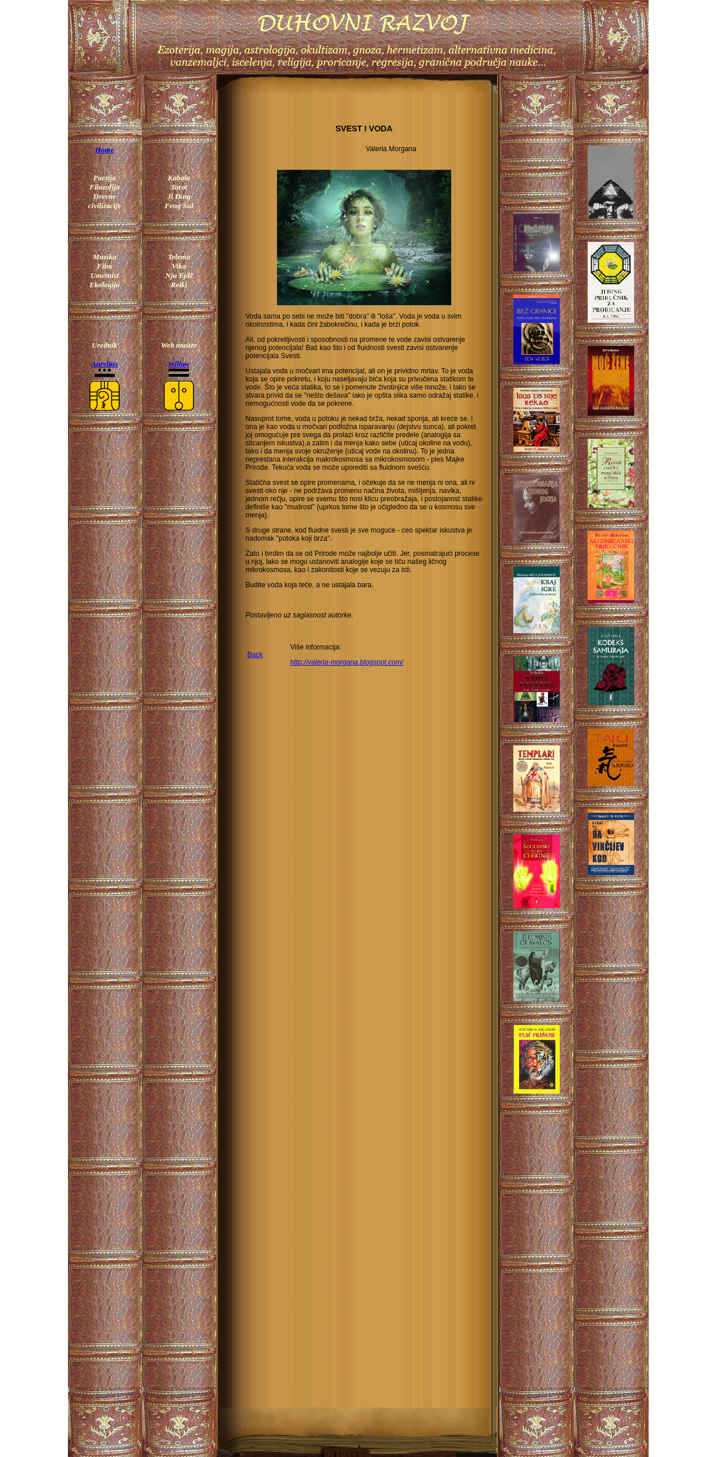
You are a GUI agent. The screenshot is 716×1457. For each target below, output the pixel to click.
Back (255, 655)
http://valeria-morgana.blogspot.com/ (347, 662)
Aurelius (104, 363)
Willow (179, 363)
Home (104, 149)
